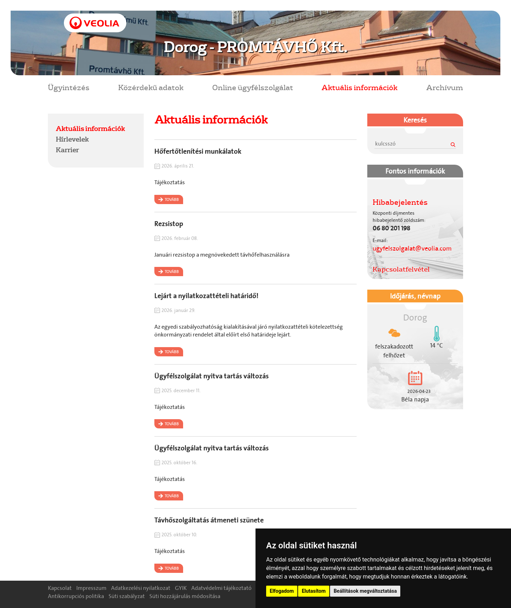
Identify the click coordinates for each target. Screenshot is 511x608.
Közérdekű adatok (150, 87)
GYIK (181, 588)
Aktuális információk (359, 87)
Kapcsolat (60, 588)
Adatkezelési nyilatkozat (140, 588)
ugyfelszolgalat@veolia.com (412, 248)
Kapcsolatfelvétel (401, 269)
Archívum (444, 87)
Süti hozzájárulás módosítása (184, 596)
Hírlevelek (72, 139)
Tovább (172, 199)
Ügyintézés (68, 87)
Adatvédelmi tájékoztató (221, 588)
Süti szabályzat (127, 596)
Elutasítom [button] (313, 591)
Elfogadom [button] (282, 591)
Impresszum (91, 588)
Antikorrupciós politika (76, 596)
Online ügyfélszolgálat (252, 87)
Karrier (67, 150)
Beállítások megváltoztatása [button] (365, 591)
